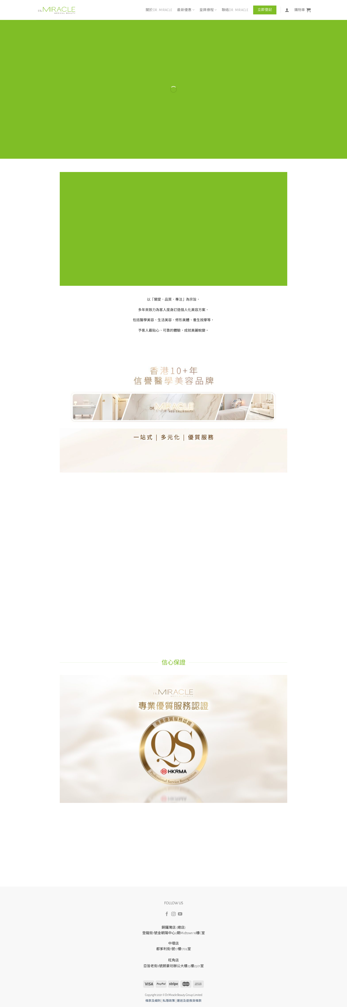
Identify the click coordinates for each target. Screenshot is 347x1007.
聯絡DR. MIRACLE (235, 10)
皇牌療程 (208, 10)
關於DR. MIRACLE (159, 10)
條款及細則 (153, 1000)
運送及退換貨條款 (189, 1000)
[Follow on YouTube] (180, 914)
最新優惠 (186, 10)
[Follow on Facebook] (167, 914)
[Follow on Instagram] (173, 914)
